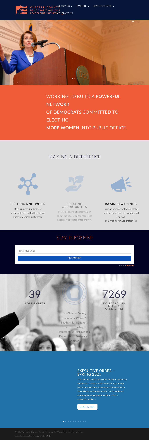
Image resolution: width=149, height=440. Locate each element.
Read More (87, 407)
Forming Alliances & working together (96, 30)
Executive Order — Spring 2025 (96, 373)
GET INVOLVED (102, 6)
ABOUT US (63, 6)
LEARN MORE (88, 74)
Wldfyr (49, 436)
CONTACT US (65, 13)
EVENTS (82, 6)
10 (85, 421)
